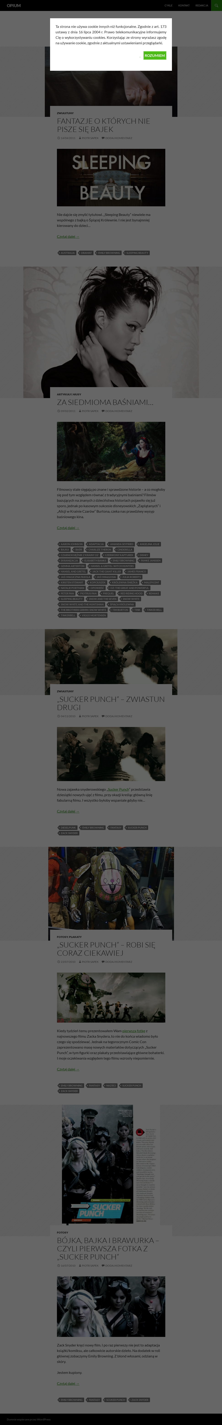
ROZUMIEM (155, 55)
